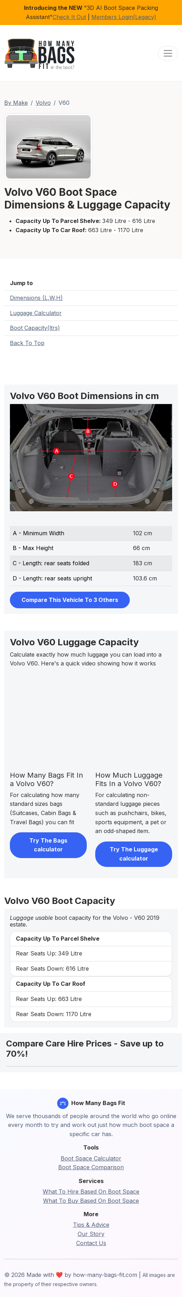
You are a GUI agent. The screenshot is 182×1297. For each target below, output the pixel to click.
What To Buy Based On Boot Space (91, 1200)
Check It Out (69, 16)
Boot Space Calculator (91, 1158)
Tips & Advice (91, 1224)
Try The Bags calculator (48, 845)
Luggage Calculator (36, 312)
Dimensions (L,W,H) (36, 297)
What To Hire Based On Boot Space (91, 1191)
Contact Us (91, 1243)
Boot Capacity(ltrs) (35, 327)
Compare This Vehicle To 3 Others (70, 599)
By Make (16, 102)
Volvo (43, 102)
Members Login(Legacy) (123, 16)
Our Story (91, 1233)
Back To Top (27, 342)
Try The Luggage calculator (134, 854)
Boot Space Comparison (91, 1167)
